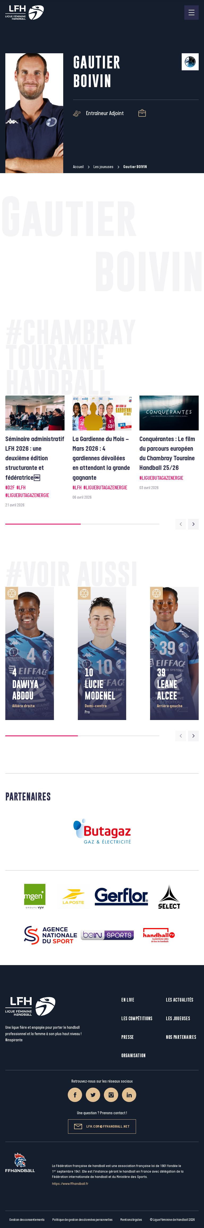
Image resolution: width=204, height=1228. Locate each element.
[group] (35, 452)
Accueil (78, 166)
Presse (127, 1037)
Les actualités (179, 999)
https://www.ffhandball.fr (70, 1183)
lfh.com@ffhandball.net (102, 1127)
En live (127, 999)
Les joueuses (103, 166)
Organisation (133, 1055)
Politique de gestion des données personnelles (82, 1220)
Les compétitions (136, 1018)
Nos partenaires (181, 1037)
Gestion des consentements (26, 1220)
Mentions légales (131, 1220)
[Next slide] (193, 524)
